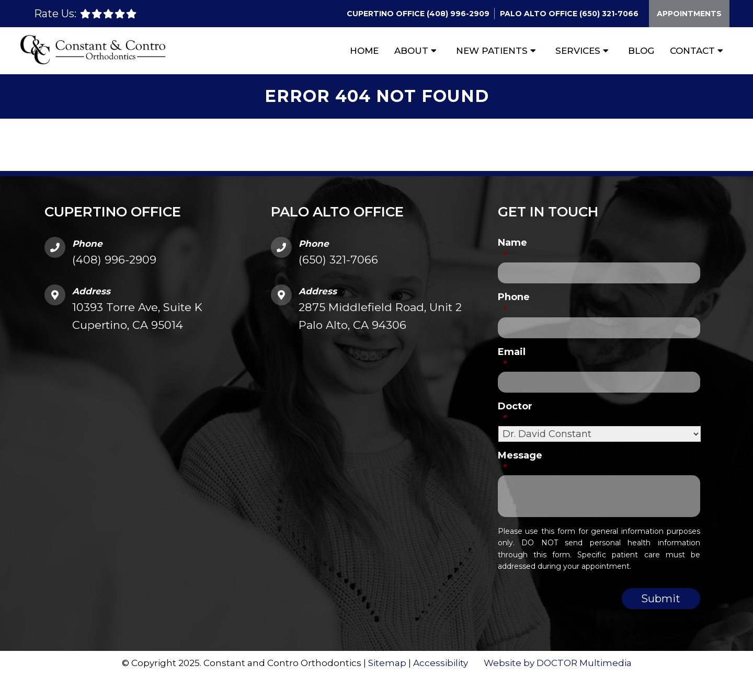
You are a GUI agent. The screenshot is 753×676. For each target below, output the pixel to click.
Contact (692, 50)
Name (512, 248)
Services (577, 50)
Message (520, 461)
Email (512, 358)
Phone (514, 303)
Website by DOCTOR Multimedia (558, 663)
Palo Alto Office (539, 13)
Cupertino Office (387, 13)
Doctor (515, 412)
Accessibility (440, 663)
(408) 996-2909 (458, 13)
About (411, 50)
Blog (641, 50)
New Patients (492, 50)
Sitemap (387, 663)
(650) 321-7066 (608, 13)
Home (364, 50)
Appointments (689, 13)
